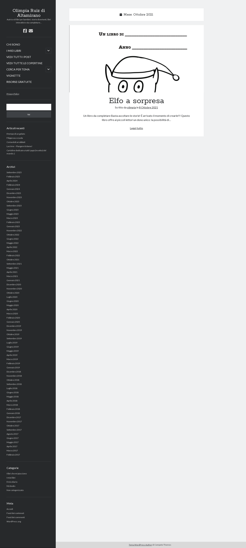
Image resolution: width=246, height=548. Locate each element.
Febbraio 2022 (13, 255)
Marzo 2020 (12, 313)
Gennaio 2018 (13, 413)
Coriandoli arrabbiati (16, 142)
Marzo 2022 (12, 251)
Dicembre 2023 (14, 193)
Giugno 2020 (13, 301)
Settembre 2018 (14, 384)
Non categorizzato (15, 490)
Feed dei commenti (16, 517)
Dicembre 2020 (14, 284)
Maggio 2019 (13, 351)
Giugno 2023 (13, 209)
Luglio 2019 (12, 342)
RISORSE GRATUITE (19, 81)
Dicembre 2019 (14, 326)
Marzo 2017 (12, 450)
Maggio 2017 (13, 442)
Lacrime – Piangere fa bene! (19, 146)
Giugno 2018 (13, 392)
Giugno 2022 (13, 239)
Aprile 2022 (12, 247)
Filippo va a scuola (15, 138)
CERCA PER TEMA (18, 69)
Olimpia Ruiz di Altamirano (29, 13)
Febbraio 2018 (13, 409)
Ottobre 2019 (13, 334)
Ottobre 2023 (13, 201)
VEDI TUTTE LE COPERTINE (24, 63)
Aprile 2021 (12, 272)
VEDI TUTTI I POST (18, 56)
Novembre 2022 (14, 230)
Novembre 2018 (14, 376)
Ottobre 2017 (13, 425)
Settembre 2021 (14, 263)
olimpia (131, 107)
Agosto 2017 (12, 434)
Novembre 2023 (14, 197)
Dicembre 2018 (14, 371)
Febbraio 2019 (13, 363)
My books (11, 486)
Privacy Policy (13, 94)
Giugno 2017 (13, 438)
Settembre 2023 (14, 205)
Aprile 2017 (12, 446)
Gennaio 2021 (13, 280)
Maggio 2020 (13, 305)
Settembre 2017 (14, 429)
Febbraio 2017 (13, 454)
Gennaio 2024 (13, 189)
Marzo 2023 (12, 218)
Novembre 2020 (14, 288)
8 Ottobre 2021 (148, 107)
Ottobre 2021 (13, 259)
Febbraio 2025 (13, 176)
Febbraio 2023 (13, 222)
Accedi (10, 509)
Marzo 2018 (12, 405)
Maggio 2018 (13, 396)
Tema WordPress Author (140, 545)
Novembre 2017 (14, 421)
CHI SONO (13, 44)
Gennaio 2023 (13, 226)
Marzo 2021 (12, 276)
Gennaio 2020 (13, 322)
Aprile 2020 (12, 309)
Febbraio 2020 (13, 317)
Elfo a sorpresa (136, 58)
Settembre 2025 (14, 172)
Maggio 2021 (13, 268)
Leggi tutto (136, 128)
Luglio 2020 (12, 297)
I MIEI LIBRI (13, 50)
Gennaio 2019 (13, 367)
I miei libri (11, 477)
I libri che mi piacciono (17, 473)
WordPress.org (14, 521)
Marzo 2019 (12, 359)
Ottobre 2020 (13, 292)
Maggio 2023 (13, 214)
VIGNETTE (13, 75)
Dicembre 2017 (14, 417)
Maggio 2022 (13, 243)
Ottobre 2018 (13, 380)
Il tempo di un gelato (16, 134)
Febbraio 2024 (13, 185)
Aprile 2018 (12, 400)
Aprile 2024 (12, 180)
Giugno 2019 (13, 346)
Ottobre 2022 (13, 234)
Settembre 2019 (14, 338)
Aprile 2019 (12, 355)
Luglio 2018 (12, 388)
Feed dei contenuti (15, 513)
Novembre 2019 (14, 330)
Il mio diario (12, 482)
